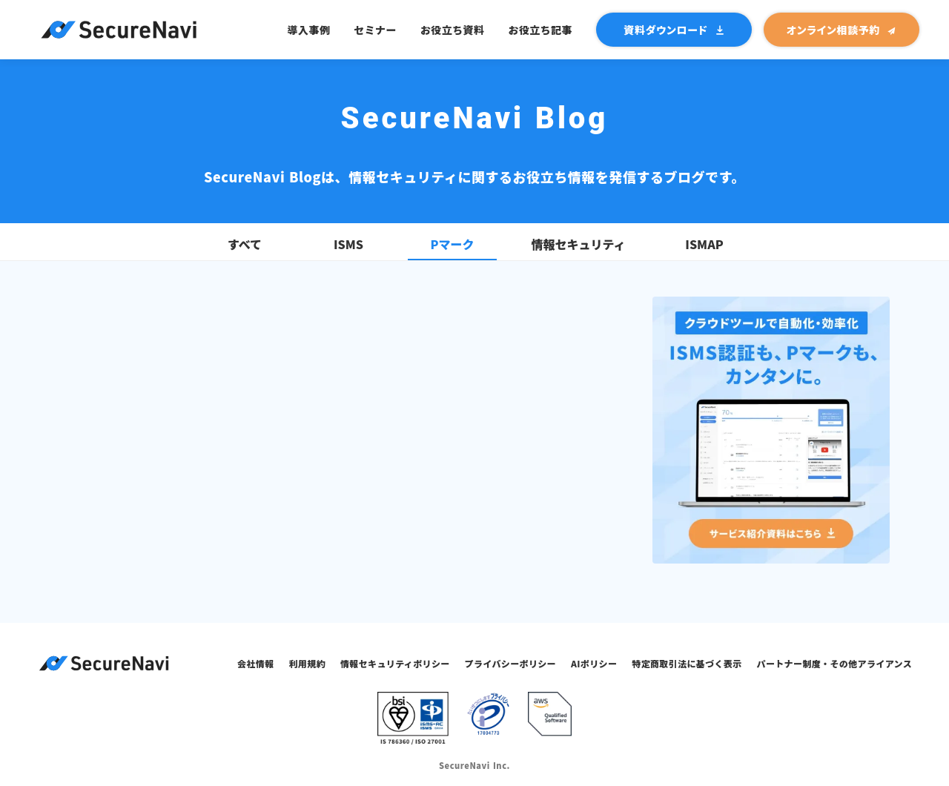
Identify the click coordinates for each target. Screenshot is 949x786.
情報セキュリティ (578, 244)
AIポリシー (594, 663)
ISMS (348, 244)
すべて (245, 244)
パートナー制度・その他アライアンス (834, 663)
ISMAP (704, 244)
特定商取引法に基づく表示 (686, 663)
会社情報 (255, 663)
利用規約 (307, 663)
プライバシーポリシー (510, 663)
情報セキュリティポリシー (395, 663)
